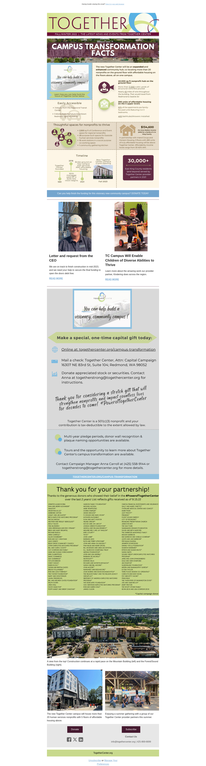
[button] (103, 193)
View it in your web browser (115, 4)
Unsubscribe (95, 760)
